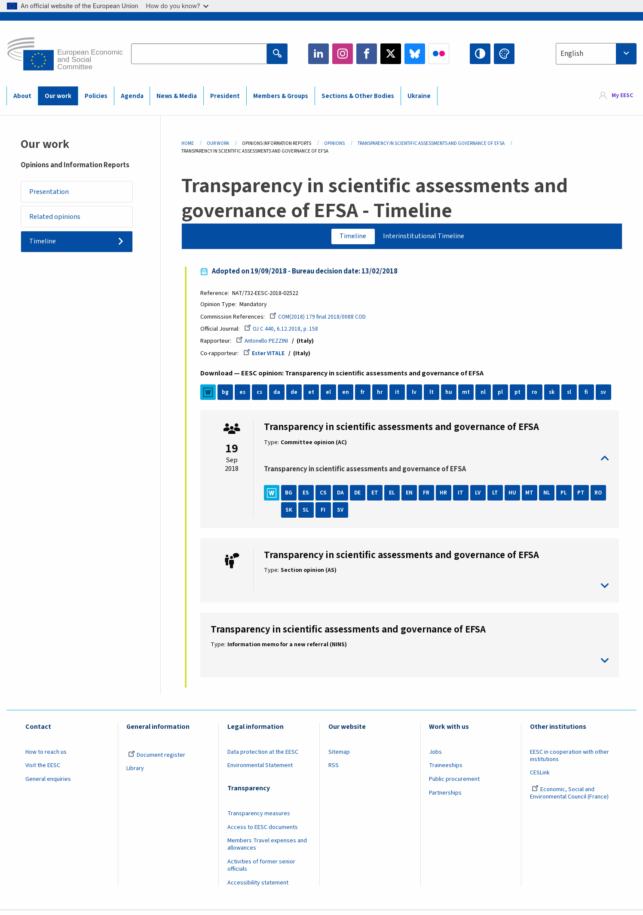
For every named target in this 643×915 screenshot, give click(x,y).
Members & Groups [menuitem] (280, 96)
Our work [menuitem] (58, 96)
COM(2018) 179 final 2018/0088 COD (322, 319)
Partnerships (445, 797)
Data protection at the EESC (262, 756)
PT (584, 496)
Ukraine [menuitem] (419, 96)
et (314, 396)
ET (378, 496)
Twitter (390, 53)
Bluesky (414, 53)
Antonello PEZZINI (266, 344)
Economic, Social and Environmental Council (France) (570, 797)
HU (516, 496)
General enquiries (48, 783)
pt (520, 396)
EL (395, 496)
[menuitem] (616, 95)
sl (572, 396)
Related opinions (58, 220)
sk (555, 396)
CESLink (540, 777)
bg (228, 396)
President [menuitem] (225, 96)
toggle (436, 462)
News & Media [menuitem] (176, 96)
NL (550, 496)
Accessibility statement (257, 887)
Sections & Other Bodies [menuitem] (358, 96)
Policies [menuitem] (96, 96)
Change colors (504, 53)
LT (499, 496)
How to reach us (46, 756)
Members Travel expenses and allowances (267, 849)
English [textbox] (571, 54)
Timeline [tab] (349, 237)
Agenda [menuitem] (132, 96)
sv (607, 396)
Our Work (218, 143)
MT (533, 496)
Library (135, 772)
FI (343, 514)
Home (187, 143)
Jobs (435, 756)
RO (292, 514)
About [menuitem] (22, 96)
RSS (333, 769)
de (297, 396)
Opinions (334, 143)
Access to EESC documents (262, 831)
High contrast (480, 53)
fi (589, 396)
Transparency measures (258, 817)
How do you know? (177, 5)
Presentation (51, 192)
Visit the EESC (42, 769)
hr (383, 396)
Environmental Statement (260, 769)
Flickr (439, 53)
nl (486, 396)
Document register (156, 759)
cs (263, 396)
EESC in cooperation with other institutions (569, 760)
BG (292, 496)
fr (366, 396)
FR (429, 496)
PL (567, 496)
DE (361, 496)
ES (309, 496)
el (331, 396)
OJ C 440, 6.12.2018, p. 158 (285, 331)
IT (464, 496)
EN (412, 496)
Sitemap (339, 756)
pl (503, 396)
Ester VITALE (268, 357)
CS (326, 496)
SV (361, 514)
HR (447, 496)
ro (538, 396)
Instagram (342, 53)
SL (326, 514)
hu (452, 396)
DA (343, 496)
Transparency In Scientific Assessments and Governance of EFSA (431, 143)
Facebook (366, 53)
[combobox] (596, 53)
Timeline (45, 247)
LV (481, 496)
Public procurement (454, 783)
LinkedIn (318, 53)
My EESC (622, 95)
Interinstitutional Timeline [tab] (426, 237)
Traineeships (445, 769)
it (400, 396)
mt (469, 396)
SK (309, 514)
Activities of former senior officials (261, 870)
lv (417, 396)
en (349, 396)
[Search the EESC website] (199, 53)
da (280, 396)
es (245, 396)
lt (434, 396)
